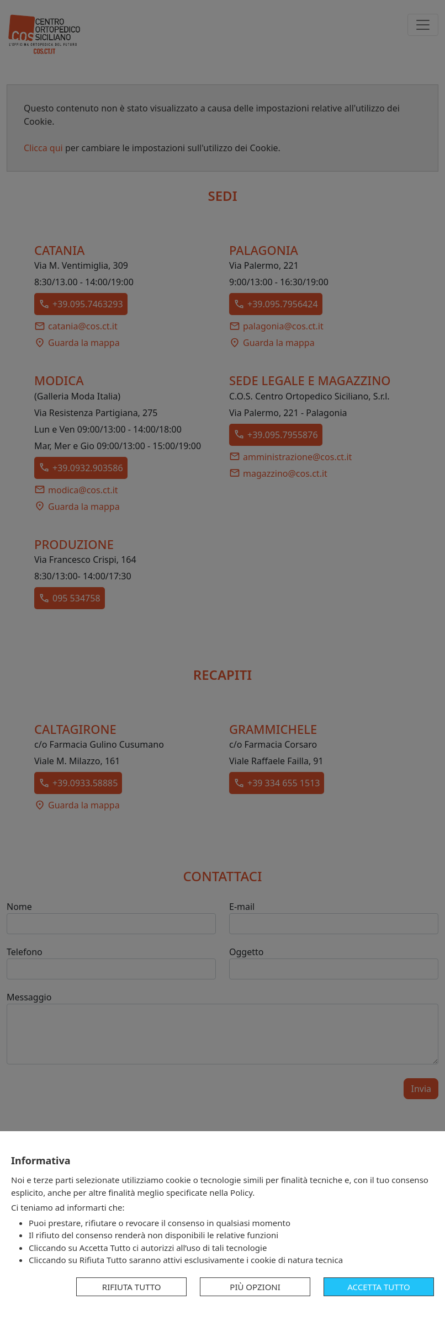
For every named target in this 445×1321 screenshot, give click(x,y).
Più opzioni (255, 1286)
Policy (241, 1192)
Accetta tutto (378, 1286)
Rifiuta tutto (131, 1286)
